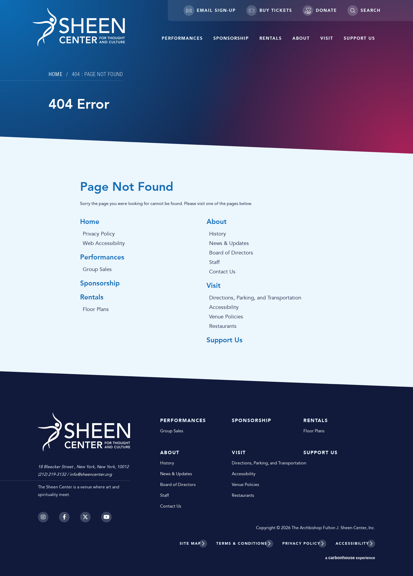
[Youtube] (106, 517)
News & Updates (229, 243)
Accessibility (224, 307)
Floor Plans (96, 309)
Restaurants (223, 326)
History (217, 234)
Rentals (270, 38)
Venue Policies (226, 317)
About (301, 38)
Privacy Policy (99, 234)
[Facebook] (64, 517)
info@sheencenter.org (91, 474)
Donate (320, 10)
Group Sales (97, 269)
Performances (182, 38)
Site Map (190, 543)
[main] (206, 193)
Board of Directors (231, 253)
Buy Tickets (269, 10)
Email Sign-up (210, 10)
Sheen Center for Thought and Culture (79, 27)
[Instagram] (43, 517)
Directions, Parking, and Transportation (255, 298)
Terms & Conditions (241, 543)
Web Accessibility (104, 243)
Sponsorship (231, 38)
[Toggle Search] (363, 10)
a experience (350, 557)
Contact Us (222, 272)
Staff (214, 262)
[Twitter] (85, 517)
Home (55, 74)
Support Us (359, 38)
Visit (326, 38)
